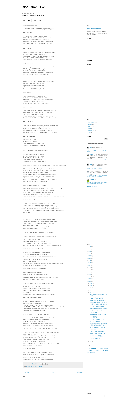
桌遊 (29, 20)
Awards (28, 366)
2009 (89, 281)
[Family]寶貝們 (93, 317)
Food (88, 350)
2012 (89, 274)
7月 (91, 290)
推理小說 (92, 352)
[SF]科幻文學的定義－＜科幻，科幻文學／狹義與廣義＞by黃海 (98, 303)
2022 (89, 255)
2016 (89, 265)
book (89, 128)
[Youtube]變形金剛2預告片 (96, 298)
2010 (89, 278)
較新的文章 (26, 372)
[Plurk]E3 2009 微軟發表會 (97, 336)
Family (106, 348)
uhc (30, 364)
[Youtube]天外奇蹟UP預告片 (97, 306)
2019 (89, 262)
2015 (89, 267)
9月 (91, 287)
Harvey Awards (38, 366)
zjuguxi (92, 179)
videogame (91, 130)
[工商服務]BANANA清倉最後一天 (98, 300)
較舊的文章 (79, 372)
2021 (89, 258)
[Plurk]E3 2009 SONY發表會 (97, 331)
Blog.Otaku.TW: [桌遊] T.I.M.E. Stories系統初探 (96, 150)
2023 (89, 253)
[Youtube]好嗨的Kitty (95, 321)
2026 (89, 246)
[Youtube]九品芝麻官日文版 (97, 319)
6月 (91, 292)
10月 (91, 285)
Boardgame (91, 122)
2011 (89, 276)
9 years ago (99, 168)
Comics (32, 366)
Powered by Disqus (92, 186)
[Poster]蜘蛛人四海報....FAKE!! (98, 314)
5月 (91, 341)
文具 (89, 132)
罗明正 (91, 154)
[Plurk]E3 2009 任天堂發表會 (97, 333)
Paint (90, 351)
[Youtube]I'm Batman (95, 338)
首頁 (24, 20)
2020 (89, 260)
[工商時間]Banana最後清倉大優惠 (98, 308)
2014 (89, 269)
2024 (89, 251)
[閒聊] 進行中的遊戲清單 (94, 28)
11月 (91, 283)
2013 (89, 272)
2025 (89, 249)
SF (94, 351)
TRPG (34, 20)
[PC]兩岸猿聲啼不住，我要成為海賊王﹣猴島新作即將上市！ (98, 324)
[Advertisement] (93, 215)
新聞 (40, 20)
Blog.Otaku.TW (33, 7)
